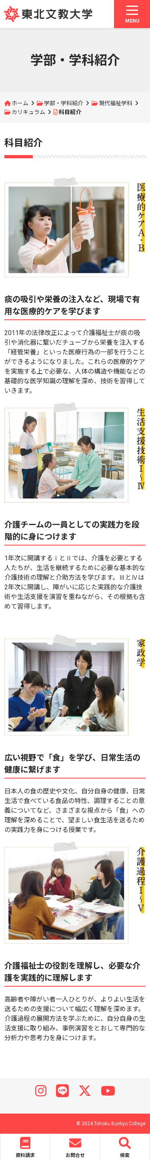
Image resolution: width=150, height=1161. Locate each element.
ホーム (20, 103)
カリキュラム (28, 112)
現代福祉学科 (115, 103)
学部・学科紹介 (63, 103)
